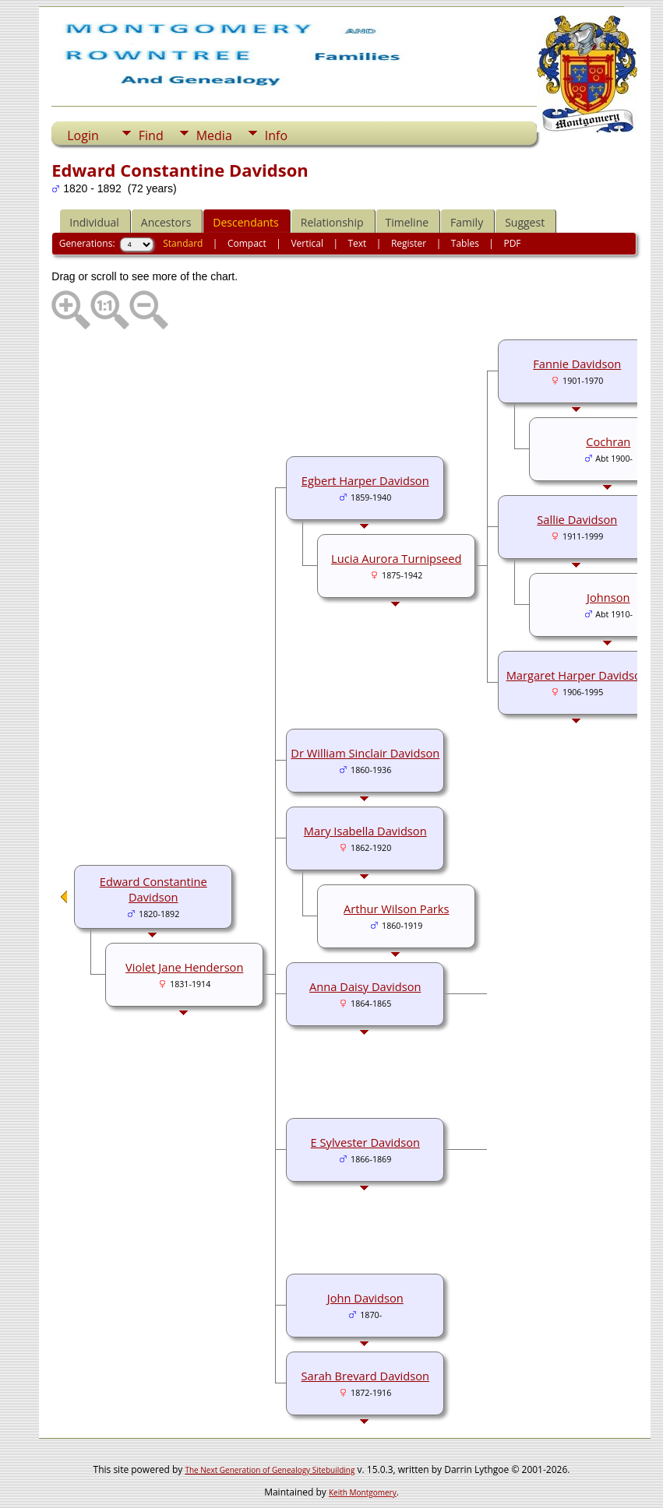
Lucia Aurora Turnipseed (396, 558)
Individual (94, 222)
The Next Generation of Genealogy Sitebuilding (269, 1469)
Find (151, 135)
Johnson (608, 597)
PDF (511, 243)
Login (83, 135)
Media (214, 135)
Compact (246, 243)
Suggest (525, 222)
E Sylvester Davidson (365, 1142)
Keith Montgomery (363, 1492)
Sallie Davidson (577, 519)
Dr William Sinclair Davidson (365, 753)
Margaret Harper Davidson (577, 675)
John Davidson (365, 1298)
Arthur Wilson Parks (396, 908)
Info (276, 135)
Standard (183, 243)
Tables (465, 243)
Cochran (608, 441)
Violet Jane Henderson (184, 967)
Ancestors (166, 222)
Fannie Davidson (577, 363)
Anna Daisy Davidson (365, 986)
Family (466, 222)
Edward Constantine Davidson (153, 889)
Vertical (307, 243)
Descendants (245, 222)
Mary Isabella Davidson (365, 830)
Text (356, 243)
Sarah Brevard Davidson (365, 1375)
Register (408, 243)
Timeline (407, 222)
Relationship (332, 222)
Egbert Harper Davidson (365, 480)
